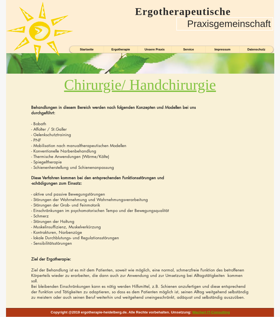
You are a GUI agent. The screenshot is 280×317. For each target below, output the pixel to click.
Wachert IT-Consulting (211, 312)
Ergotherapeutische (180, 11)
